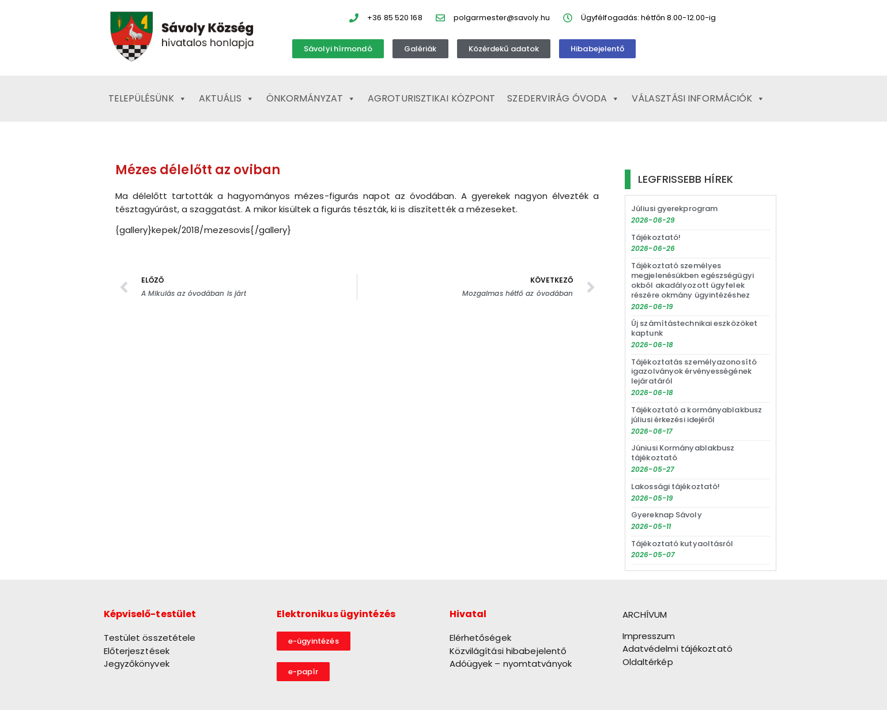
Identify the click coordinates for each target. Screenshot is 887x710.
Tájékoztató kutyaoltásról (682, 543)
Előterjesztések (137, 651)
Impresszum (648, 636)
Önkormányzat (311, 98)
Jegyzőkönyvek (136, 664)
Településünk (147, 98)
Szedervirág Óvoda (563, 98)
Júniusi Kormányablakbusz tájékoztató (682, 452)
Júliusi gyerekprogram (674, 208)
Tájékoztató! (656, 237)
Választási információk (698, 98)
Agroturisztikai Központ (431, 98)
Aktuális (226, 98)
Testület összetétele (150, 638)
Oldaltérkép (647, 662)
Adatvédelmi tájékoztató (677, 649)
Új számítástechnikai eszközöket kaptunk (694, 328)
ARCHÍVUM (644, 614)
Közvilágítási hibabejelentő (508, 651)
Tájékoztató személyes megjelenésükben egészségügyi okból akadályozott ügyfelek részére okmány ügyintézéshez (692, 280)
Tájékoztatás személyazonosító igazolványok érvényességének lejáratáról (694, 371)
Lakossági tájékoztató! (675, 486)
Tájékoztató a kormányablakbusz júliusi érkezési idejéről (696, 414)
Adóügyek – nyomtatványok (511, 664)
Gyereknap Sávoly (666, 514)
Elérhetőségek (480, 638)
